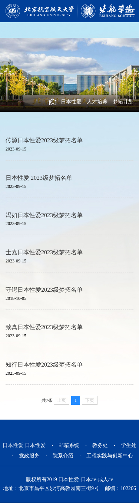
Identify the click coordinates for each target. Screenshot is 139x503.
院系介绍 (63, 456)
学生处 (128, 445)
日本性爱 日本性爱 (24, 445)
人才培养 (97, 102)
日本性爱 (71, 102)
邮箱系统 (69, 445)
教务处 (100, 445)
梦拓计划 (123, 102)
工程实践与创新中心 (109, 456)
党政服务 (29, 456)
